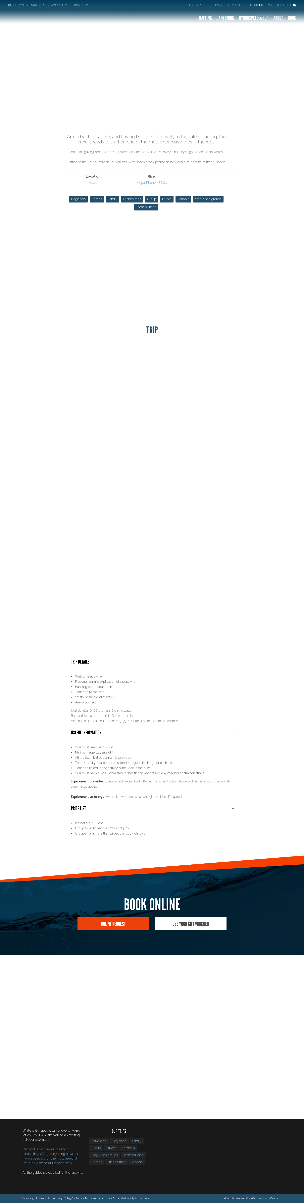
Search (218, 5)
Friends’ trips (132, 199)
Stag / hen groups (208, 199)
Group (151, 199)
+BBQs (162, 183)
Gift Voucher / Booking (242, 5)
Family (112, 199)
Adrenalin (128, 1148)
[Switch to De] (287, 5)
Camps (97, 199)
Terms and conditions (97, 1198)
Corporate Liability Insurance (130, 1198)
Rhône (151, 183)
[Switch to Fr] (277, 5)
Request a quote (199, 5)
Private (167, 199)
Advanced (99, 1141)
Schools (183, 199)
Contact (266, 5)
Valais (93, 183)
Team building (146, 207)
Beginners (78, 199)
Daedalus (275, 1198)
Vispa (141, 183)
